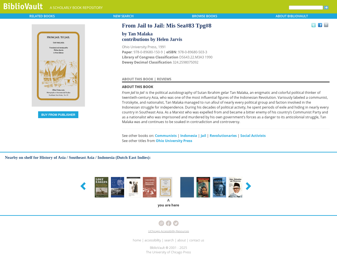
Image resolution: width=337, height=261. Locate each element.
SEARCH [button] (123, 16)
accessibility (153, 240)
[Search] (306, 8)
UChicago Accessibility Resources (168, 231)
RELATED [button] (42, 16)
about (181, 240)
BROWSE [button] (204, 16)
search (169, 240)
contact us (196, 240)
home (137, 240)
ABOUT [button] (292, 16)
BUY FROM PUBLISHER (58, 114)
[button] (83, 186)
